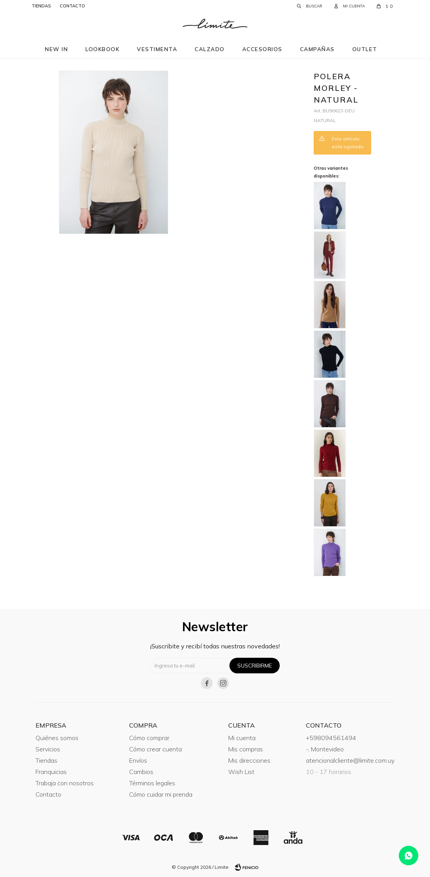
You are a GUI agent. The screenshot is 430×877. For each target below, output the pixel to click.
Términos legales (152, 783)
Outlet (364, 49)
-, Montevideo (325, 749)
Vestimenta (157, 49)
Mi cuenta (242, 738)
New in (56, 49)
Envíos (138, 760)
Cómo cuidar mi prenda (160, 794)
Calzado (210, 49)
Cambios (141, 772)
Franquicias (51, 772)
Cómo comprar (149, 738)
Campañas (317, 49)
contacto (72, 6)
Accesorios (262, 49)
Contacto (48, 794)
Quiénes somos (57, 738)
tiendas (41, 6)
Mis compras (245, 749)
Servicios (48, 749)
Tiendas (46, 760)
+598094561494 (331, 738)
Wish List (241, 772)
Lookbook (102, 49)
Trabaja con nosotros (65, 783)
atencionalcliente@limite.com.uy (350, 760)
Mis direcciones (249, 760)
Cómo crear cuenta (155, 749)
